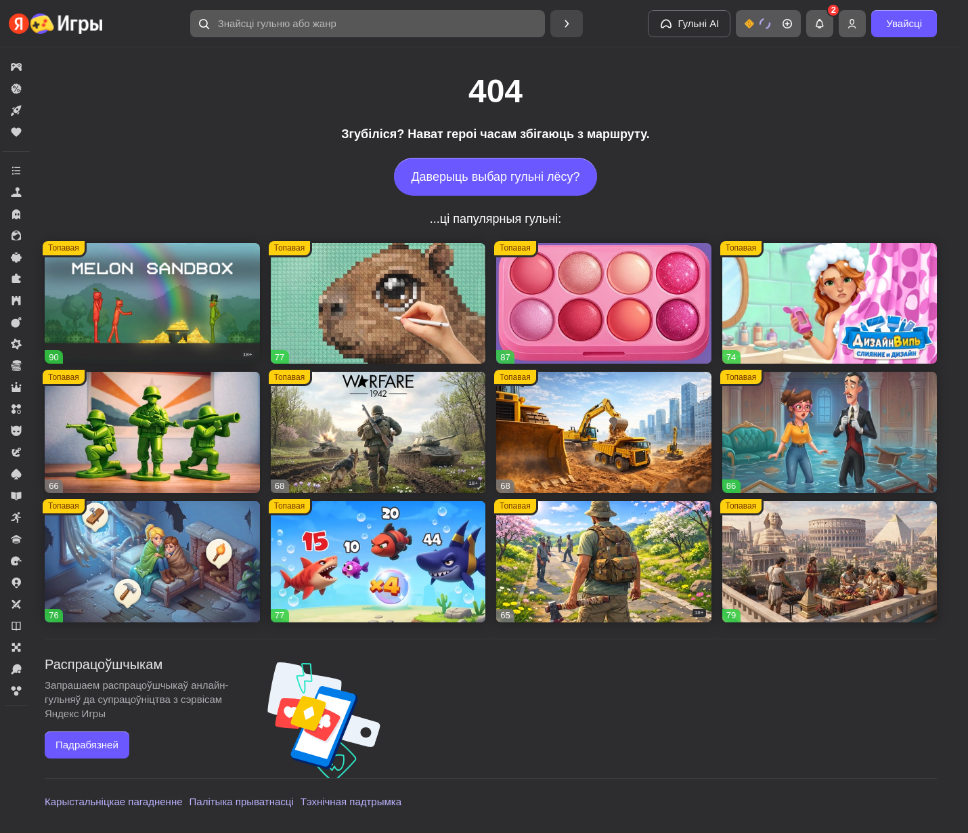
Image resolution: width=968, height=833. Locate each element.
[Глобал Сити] (603, 432)
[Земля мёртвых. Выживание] (603, 561)
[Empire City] (830, 561)
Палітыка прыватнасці (242, 801)
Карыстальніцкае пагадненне (114, 801)
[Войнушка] (152, 432)
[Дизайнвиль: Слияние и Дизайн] (830, 303)
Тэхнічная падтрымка (351, 801)
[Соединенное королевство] (378, 561)
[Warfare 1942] (378, 432)
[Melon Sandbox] (152, 303)
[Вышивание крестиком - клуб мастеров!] (378, 303)
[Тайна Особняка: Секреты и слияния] (830, 432)
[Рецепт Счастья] (603, 303)
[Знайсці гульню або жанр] (367, 24)
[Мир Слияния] (152, 561)
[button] (367, 23)
